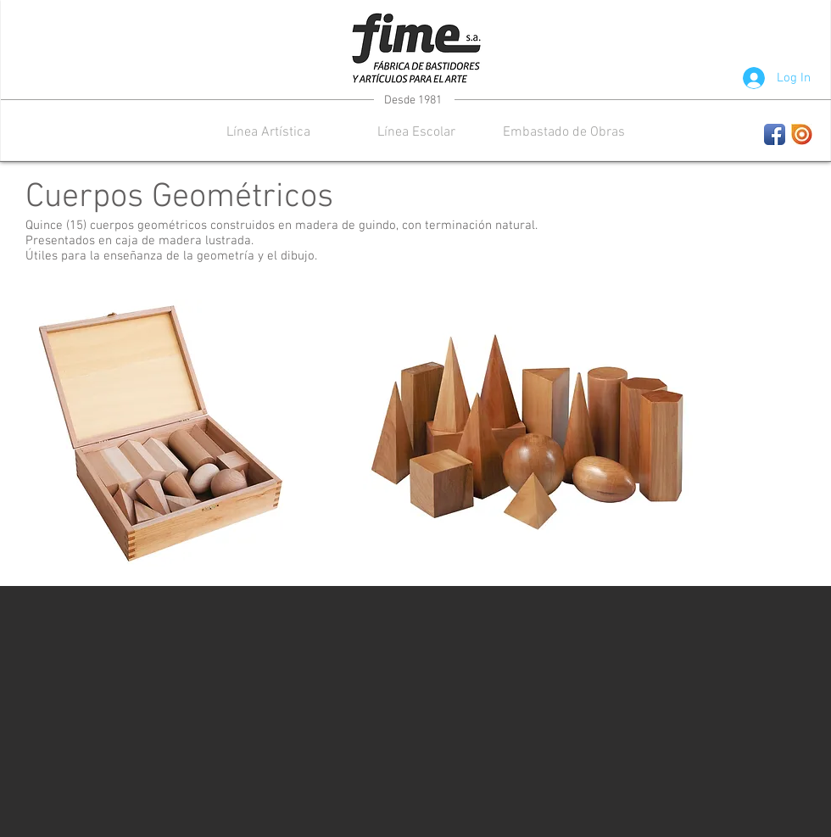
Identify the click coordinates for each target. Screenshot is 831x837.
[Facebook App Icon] (774, 134)
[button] (269, 132)
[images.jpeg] (801, 134)
